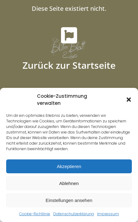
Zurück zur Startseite (69, 65)
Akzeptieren (69, 166)
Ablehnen (69, 183)
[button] (129, 100)
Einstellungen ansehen (69, 200)
